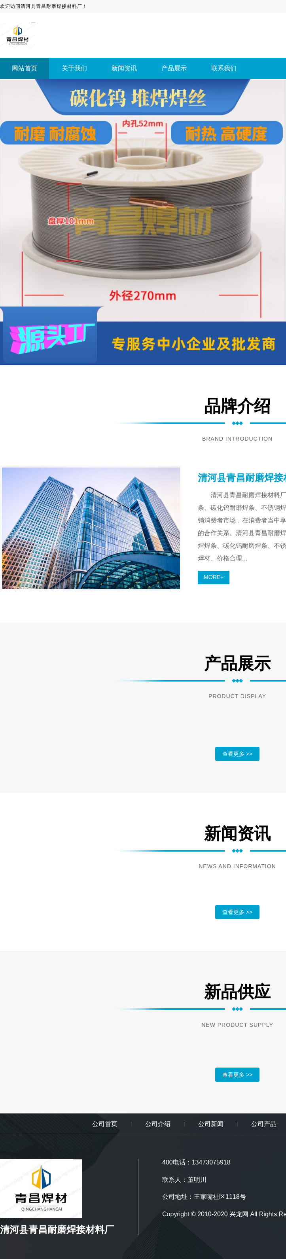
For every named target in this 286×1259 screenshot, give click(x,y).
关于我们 (74, 68)
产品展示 (174, 68)
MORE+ (213, 577)
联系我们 (224, 68)
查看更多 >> (237, 754)
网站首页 (24, 68)
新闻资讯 (124, 68)
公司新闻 (210, 1124)
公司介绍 (157, 1124)
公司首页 (104, 1124)
